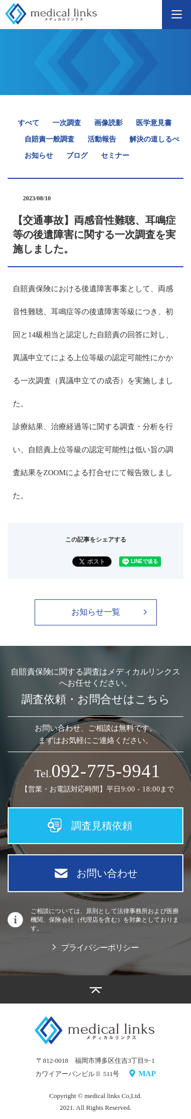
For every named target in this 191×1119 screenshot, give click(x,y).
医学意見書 (154, 123)
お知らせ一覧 (109, 612)
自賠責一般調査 (49, 139)
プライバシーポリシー (95, 947)
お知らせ (38, 155)
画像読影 (108, 123)
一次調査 (66, 123)
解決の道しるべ (154, 139)
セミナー (115, 155)
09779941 (105, 771)
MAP (142, 1073)
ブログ (77, 155)
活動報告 (102, 139)
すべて (28, 123)
